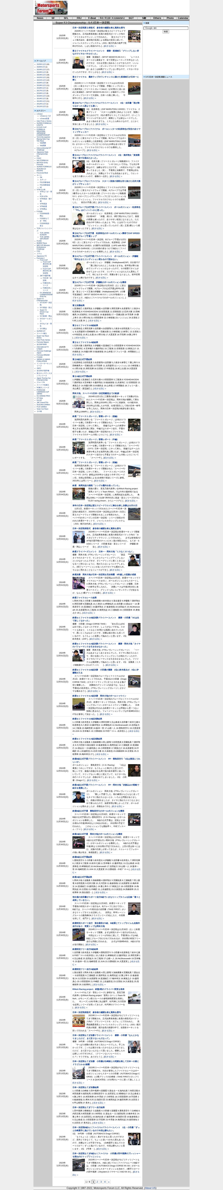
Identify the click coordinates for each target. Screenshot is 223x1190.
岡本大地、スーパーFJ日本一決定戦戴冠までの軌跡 (95, 393)
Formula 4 (40, 258)
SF (53, 18)
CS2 (38, 251)
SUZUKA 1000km (43, 405)
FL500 (39, 241)
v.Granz (40, 114)
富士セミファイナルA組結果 (85, 342)
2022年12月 (41, 77)
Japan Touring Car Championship (44, 379)
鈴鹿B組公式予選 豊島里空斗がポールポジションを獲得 (98, 811)
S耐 (144, 18)
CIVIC (39, 158)
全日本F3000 (42, 344)
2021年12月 (41, 80)
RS (38, 156)
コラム (39, 253)
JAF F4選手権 (45, 276)
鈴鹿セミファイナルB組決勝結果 (87, 719)
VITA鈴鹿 (43, 206)
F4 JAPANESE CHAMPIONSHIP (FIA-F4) (46, 294)
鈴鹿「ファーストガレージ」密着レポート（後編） (95, 416)
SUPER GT (41, 331)
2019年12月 (41, 85)
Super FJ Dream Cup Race (44, 312)
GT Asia (40, 398)
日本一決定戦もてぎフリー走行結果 (88, 1107)
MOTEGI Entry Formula (42, 163)
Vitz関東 (43, 145)
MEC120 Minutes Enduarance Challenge (43, 247)
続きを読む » (110, 46)
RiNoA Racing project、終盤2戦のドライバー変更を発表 (98, 989)
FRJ (79, 18)
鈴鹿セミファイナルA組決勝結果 (87, 739)
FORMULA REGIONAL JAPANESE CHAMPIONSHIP (43, 132)
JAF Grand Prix (42, 402)
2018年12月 (41, 88)
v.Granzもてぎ (45, 116)
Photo (170, 18)
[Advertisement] (126, 8)
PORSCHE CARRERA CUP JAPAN (43, 392)
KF (41, 187)
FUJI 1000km (42, 407)
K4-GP (39, 400)
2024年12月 (41, 69)
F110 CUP (44, 260)
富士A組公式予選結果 (82, 376)
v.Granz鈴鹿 (44, 118)
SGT (131, 18)
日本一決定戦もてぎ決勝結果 (85, 1087)
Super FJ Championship (42, 299)
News (40, 18)
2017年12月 (41, 91)
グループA (41, 382)
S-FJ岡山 (43, 328)
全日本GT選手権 (43, 371)
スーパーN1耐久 (43, 385)
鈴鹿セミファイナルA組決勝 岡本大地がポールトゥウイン (99, 696)
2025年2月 (41, 67)
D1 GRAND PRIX (43, 396)
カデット (43, 180)
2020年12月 (41, 83)
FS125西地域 (45, 185)
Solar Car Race (42, 409)
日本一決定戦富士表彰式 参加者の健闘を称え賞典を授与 (98, 28)
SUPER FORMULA (44, 167)
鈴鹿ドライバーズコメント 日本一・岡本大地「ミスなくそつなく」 (103, 551)
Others (157, 18)
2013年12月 (41, 101)
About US (150, 1188)
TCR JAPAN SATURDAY (44, 238)
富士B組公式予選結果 (82, 359)
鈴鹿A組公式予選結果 (82, 877)
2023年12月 (41, 75)
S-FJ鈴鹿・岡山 (46, 316)
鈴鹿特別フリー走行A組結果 (85, 969)
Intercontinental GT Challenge (44, 149)
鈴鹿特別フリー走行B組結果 (85, 949)
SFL (66, 18)
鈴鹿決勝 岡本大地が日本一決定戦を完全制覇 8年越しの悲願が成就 (104, 574)
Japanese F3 (42, 256)
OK (41, 177)
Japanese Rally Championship (42, 153)
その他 (39, 411)
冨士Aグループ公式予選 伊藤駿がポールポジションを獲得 (99, 282)
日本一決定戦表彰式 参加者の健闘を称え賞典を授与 (96, 528)
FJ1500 (39, 211)
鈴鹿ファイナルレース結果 (84, 597)
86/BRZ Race (42, 243)
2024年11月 (41, 72)
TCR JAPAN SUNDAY (44, 234)
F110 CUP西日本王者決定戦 (47, 271)
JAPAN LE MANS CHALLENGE (43, 360)
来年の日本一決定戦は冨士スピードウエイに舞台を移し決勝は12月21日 (104, 505)
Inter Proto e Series (44, 121)
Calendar (183, 18)
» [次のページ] (108, 1182)
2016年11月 (41, 93)
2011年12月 (41, 106)
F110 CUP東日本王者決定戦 (47, 264)
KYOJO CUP (42, 127)
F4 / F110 (105, 18)
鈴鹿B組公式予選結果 (82, 857)
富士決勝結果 (78, 305)
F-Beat (92, 18)
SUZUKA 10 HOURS (41, 170)
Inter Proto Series (43, 340)
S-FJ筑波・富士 (46, 307)
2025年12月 (41, 64)
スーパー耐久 (42, 333)
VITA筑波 (43, 204)
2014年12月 (41, 98)
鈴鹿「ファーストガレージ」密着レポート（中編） (95, 439)
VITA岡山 (43, 209)
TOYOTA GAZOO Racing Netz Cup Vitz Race (43, 139)
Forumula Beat (42, 173)
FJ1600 (39, 357)
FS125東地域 (45, 182)
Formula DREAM (43, 355)
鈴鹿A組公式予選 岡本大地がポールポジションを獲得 (97, 834)
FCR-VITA (44, 196)
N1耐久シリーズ (43, 387)
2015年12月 (41, 96)
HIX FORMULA (42, 160)
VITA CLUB (41, 189)
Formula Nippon (43, 342)
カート (39, 175)
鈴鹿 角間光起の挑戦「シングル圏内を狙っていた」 (96, 485)
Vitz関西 (43, 143)
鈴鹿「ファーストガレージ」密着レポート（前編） (95, 462)
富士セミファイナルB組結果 (85, 325)
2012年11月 (41, 104)
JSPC (39, 368)
